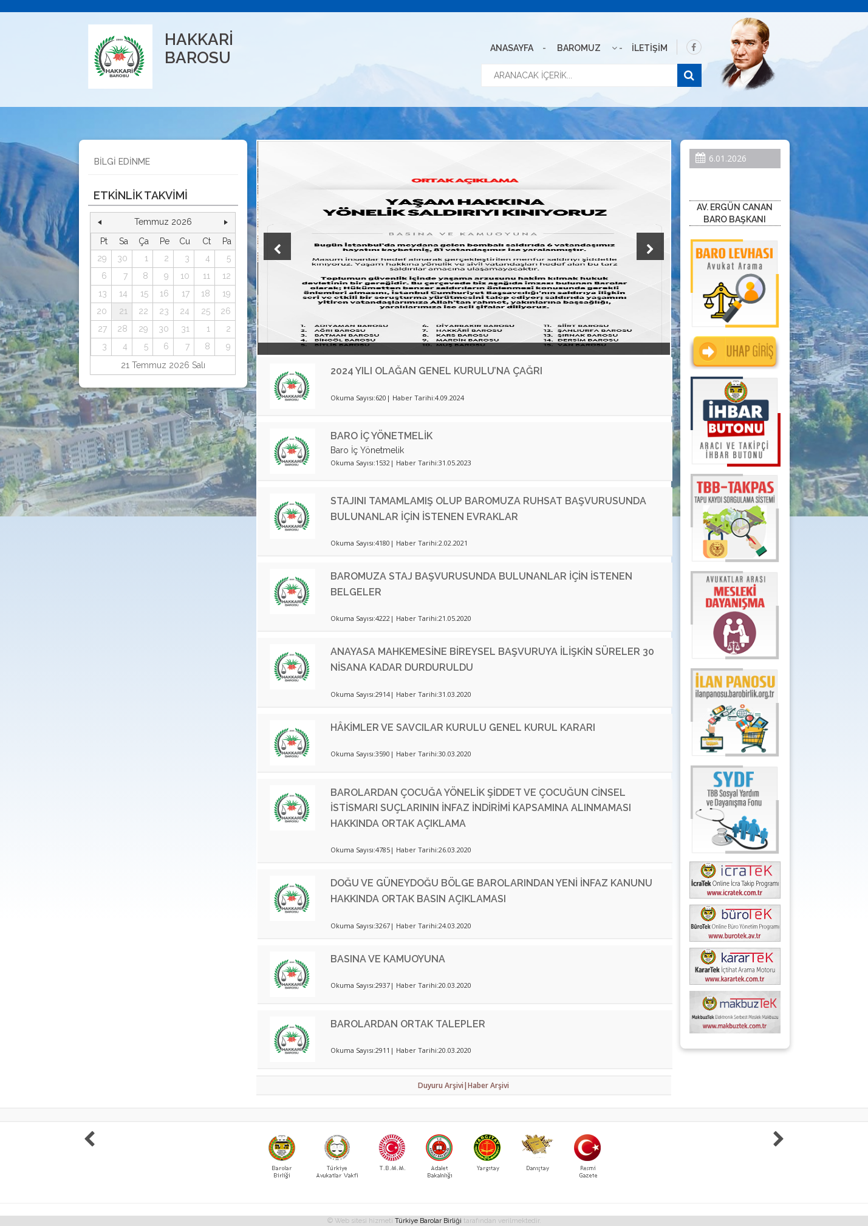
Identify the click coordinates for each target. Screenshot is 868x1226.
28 (122, 329)
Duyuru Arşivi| (443, 1085)
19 (226, 293)
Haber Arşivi (488, 1085)
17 (186, 293)
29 (102, 258)
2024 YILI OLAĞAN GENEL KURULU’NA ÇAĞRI (436, 371)
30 (122, 258)
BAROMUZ (579, 48)
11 (206, 276)
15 (144, 293)
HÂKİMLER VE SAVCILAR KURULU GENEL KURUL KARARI (462, 727)
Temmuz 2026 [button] (163, 222)
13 (102, 293)
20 (102, 311)
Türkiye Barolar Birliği (428, 1221)
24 (185, 311)
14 (123, 293)
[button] (100, 222)
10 (185, 276)
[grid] (163, 294)
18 (205, 293)
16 (164, 293)
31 (185, 329)
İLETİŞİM (650, 48)
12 (226, 276)
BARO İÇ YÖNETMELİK (381, 436)
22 (143, 311)
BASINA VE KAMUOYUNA (387, 959)
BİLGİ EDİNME (122, 161)
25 (205, 311)
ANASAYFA (511, 48)
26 (225, 311)
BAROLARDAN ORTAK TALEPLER (407, 1024)
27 (102, 329)
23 (164, 311)
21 (123, 311)
